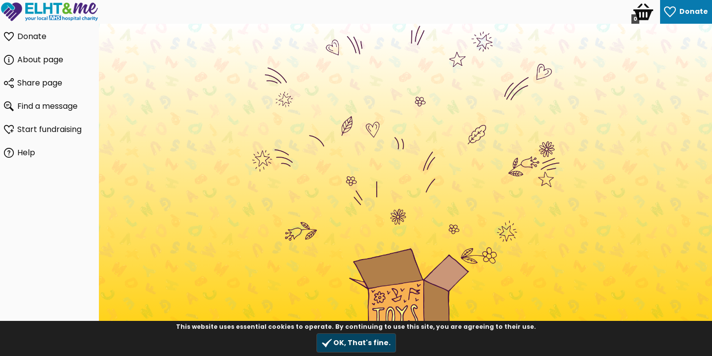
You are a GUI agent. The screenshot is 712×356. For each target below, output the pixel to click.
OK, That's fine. (356, 343)
